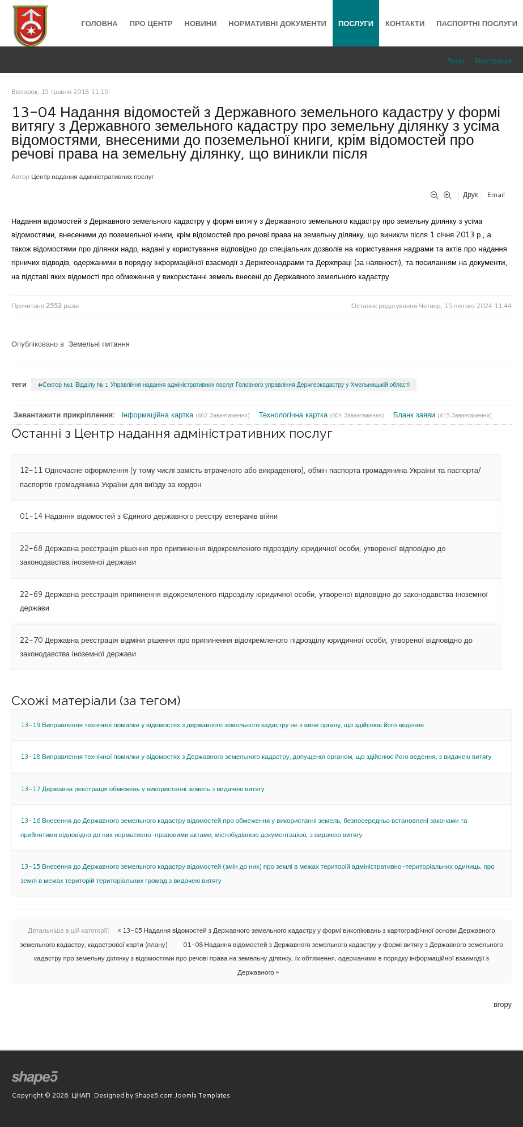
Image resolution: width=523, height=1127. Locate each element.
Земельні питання (99, 344)
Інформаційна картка (158, 414)
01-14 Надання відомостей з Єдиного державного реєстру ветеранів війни (149, 516)
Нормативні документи (277, 23)
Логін (455, 61)
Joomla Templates (202, 1095)
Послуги (355, 23)
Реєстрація (493, 61)
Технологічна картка (294, 414)
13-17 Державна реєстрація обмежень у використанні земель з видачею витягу (142, 788)
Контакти (404, 23)
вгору (503, 1004)
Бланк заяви (415, 414)
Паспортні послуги (476, 23)
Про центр (151, 23)
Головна (100, 23)
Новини (201, 23)
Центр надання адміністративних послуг (92, 176)
